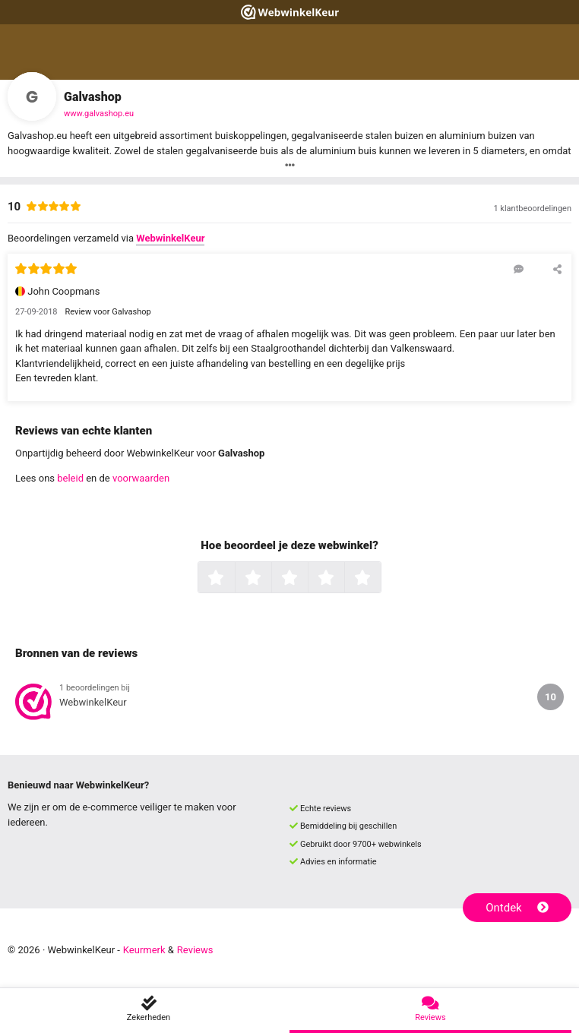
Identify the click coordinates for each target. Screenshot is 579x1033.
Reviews (195, 950)
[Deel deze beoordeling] (557, 269)
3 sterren (306, 579)
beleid (70, 478)
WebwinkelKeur (170, 238)
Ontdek (517, 908)
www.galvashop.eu (99, 113)
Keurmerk (144, 950)
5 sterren (379, 579)
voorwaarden (140, 478)
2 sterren (269, 579)
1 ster (233, 579)
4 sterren (342, 579)
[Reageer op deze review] (518, 269)
